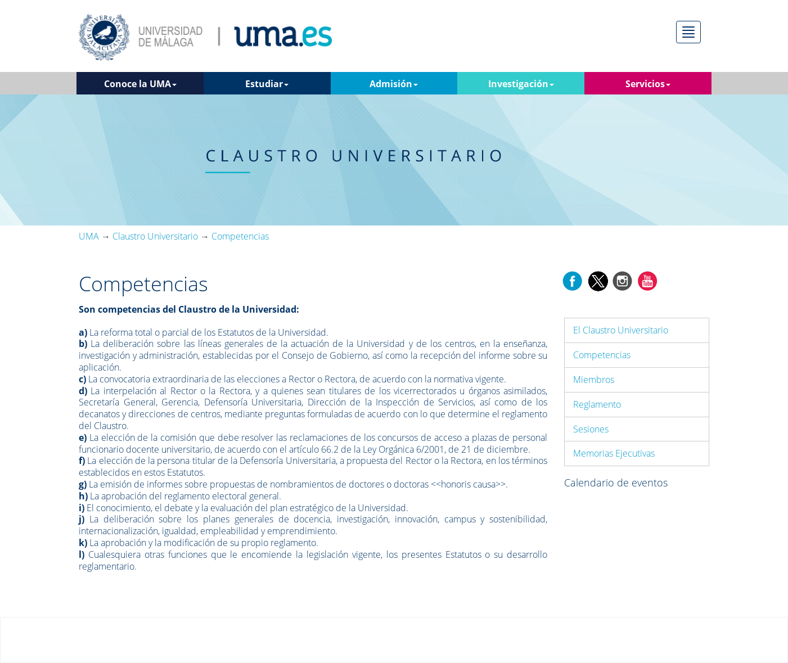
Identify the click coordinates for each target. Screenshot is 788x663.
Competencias (602, 355)
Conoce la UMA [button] (140, 84)
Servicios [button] (647, 84)
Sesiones (591, 429)
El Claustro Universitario (620, 330)
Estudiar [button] (267, 84)
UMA (89, 236)
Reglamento (597, 404)
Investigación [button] (521, 84)
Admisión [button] (394, 84)
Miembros (593, 379)
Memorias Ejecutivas (614, 453)
